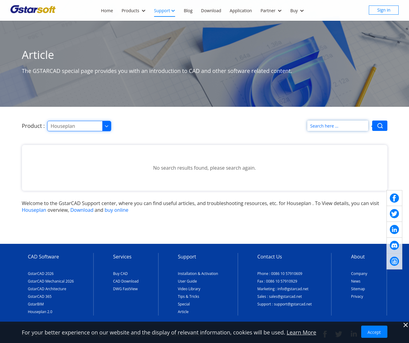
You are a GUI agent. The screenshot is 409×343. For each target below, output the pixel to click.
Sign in (383, 10)
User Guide (187, 281)
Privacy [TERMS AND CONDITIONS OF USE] (357, 296)
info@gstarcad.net (293, 288)
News (356, 281)
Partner (271, 10)
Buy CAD (120, 273)
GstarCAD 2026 (41, 273)
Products (134, 10)
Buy (297, 10)
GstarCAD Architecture (47, 288)
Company (359, 273)
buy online (117, 210)
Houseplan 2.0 (40, 311)
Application (241, 10)
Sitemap (358, 288)
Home (107, 10)
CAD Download (126, 281)
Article (183, 311)
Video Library (189, 288)
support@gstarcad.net (293, 304)
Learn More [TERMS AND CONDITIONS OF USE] (301, 332)
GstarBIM (36, 304)
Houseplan (34, 210)
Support (164, 10)
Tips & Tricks (188, 296)
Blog (188, 10)
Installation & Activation (198, 273)
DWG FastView (125, 288)
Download (211, 10)
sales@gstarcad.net (285, 296)
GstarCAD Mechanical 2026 (51, 281)
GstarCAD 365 (40, 296)
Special (184, 304)
